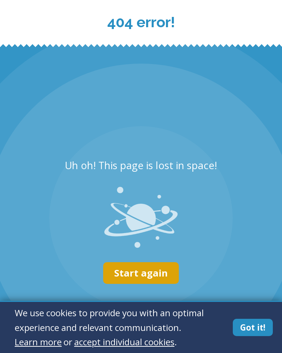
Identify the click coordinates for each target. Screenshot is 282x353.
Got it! (252, 327)
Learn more (38, 342)
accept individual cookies (124, 342)
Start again (141, 273)
